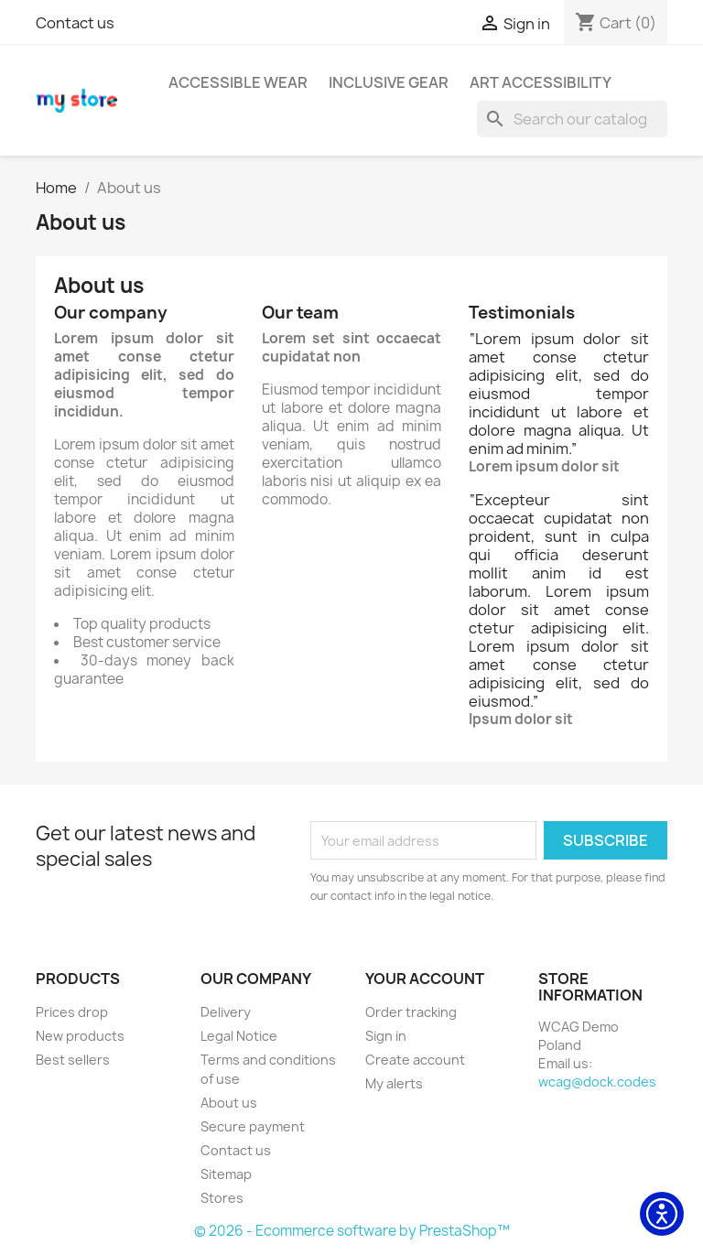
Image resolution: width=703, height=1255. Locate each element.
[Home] (56, 188)
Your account (424, 978)
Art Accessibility (540, 82)
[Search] (572, 119)
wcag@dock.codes (597, 1081)
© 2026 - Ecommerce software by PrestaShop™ (352, 1230)
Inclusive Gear (389, 82)
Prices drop (72, 1012)
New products (80, 1035)
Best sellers (73, 1059)
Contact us (75, 23)
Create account (415, 1059)
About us (228, 1102)
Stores (221, 1197)
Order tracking (411, 1012)
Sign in (385, 1035)
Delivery (225, 1012)
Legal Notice (238, 1035)
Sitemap (226, 1174)
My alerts (394, 1083)
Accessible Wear (238, 82)
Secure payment (252, 1126)
